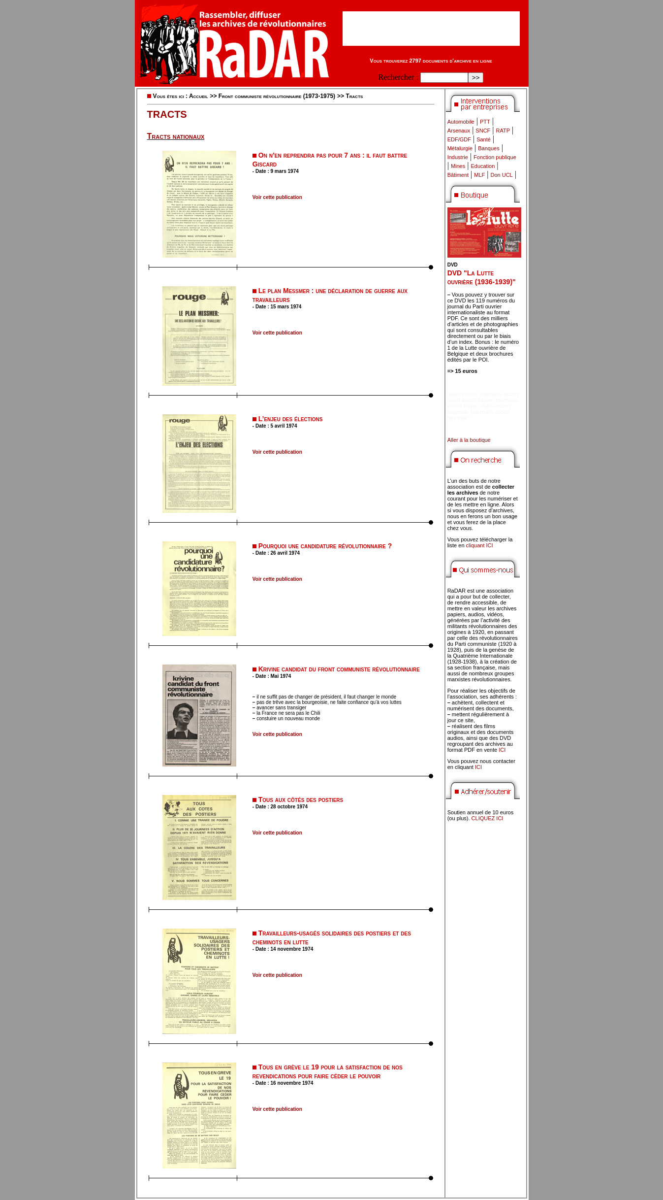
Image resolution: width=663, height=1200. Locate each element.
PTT (485, 122)
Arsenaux (458, 130)
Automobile (460, 122)
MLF (479, 175)
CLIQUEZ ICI (488, 818)
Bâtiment (458, 175)
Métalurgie (460, 148)
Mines (458, 166)
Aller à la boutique (469, 440)
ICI (502, 750)
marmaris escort (498, 394)
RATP (503, 130)
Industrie (457, 157)
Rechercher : (398, 77)
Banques (488, 148)
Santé (483, 139)
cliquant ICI (479, 545)
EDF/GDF (459, 139)
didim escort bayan (470, 400)
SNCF (482, 130)
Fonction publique (495, 157)
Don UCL (502, 175)
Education (483, 166)
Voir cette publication (277, 197)
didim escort (461, 394)
